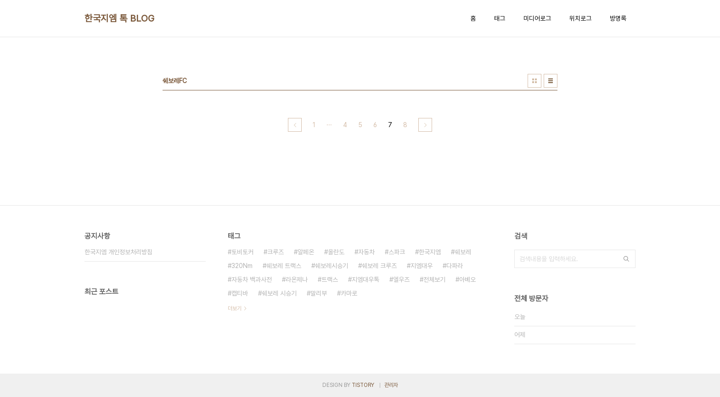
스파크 (396, 252)
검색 (626, 259)
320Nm (242, 265)
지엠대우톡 (365, 279)
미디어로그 (537, 18)
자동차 (366, 252)
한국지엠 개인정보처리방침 (118, 252)
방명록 (618, 18)
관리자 (391, 385)
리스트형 (550, 81)
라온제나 (297, 279)
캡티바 (239, 293)
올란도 (336, 252)
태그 (499, 18)
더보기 (235, 308)
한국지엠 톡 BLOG (119, 18)
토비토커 (242, 252)
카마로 (349, 293)
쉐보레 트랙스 (283, 265)
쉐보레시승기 (331, 265)
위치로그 (580, 18)
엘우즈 (401, 279)
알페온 (306, 252)
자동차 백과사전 (251, 279)
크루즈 (275, 252)
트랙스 (329, 279)
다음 (425, 125)
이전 (295, 125)
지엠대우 (422, 265)
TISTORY (363, 385)
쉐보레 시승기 (279, 293)
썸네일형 (534, 81)
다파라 (454, 265)
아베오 (467, 279)
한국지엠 (430, 252)
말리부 (318, 293)
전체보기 (434, 279)
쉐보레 (463, 252)
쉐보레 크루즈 (379, 265)
